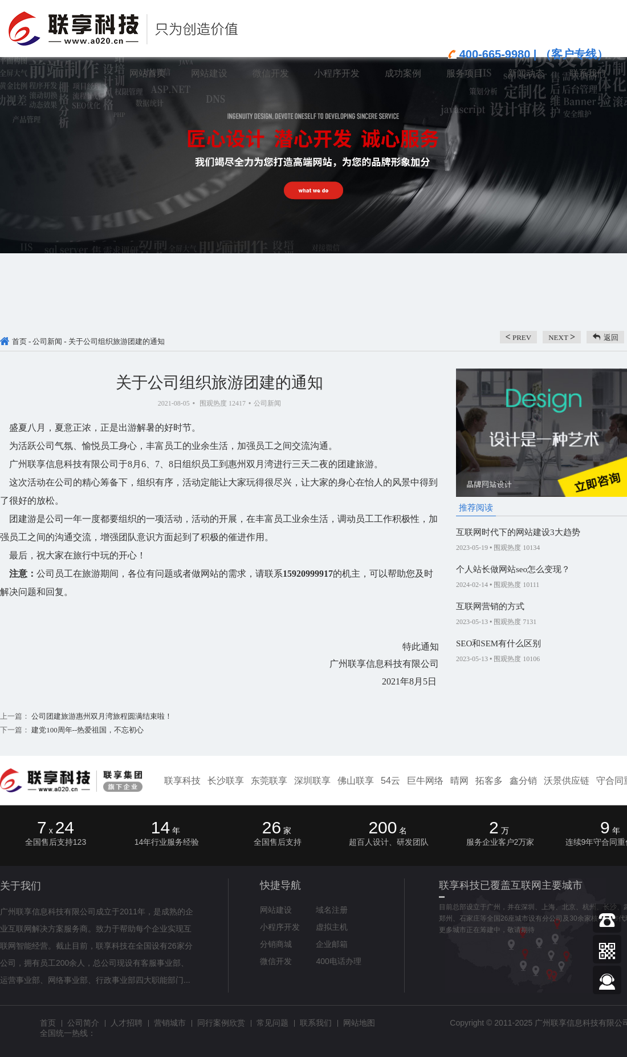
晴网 (459, 780)
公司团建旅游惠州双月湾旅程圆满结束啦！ (101, 716)
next (561, 337)
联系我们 (316, 1022)
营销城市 (170, 1022)
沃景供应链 (566, 780)
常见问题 (272, 1022)
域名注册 (332, 909)
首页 (19, 341)
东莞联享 (269, 780)
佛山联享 (355, 780)
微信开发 (276, 961)
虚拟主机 (332, 927)
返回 (611, 337)
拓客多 (489, 780)
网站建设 (276, 909)
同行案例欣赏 (221, 1022)
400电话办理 (338, 961)
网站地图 (359, 1022)
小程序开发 (280, 927)
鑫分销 (523, 780)
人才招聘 (126, 1022)
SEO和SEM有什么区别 (498, 643)
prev (519, 337)
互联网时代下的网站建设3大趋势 (518, 532)
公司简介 (83, 1022)
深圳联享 (312, 780)
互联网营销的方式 (490, 606)
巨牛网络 (425, 780)
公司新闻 (47, 341)
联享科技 (182, 780)
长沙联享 (225, 780)
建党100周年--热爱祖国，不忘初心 (87, 730)
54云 (390, 780)
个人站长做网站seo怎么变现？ (513, 569)
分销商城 (276, 944)
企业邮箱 (332, 944)
